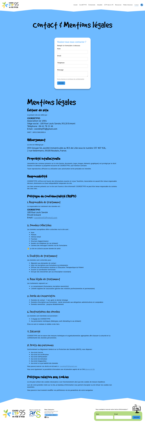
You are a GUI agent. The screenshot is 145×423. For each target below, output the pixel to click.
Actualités (99, 5)
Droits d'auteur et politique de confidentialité (70, 79)
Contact (136, 5)
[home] (10, 4)
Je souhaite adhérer (51, 415)
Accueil (75, 5)
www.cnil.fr (90, 369)
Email (59, 56)
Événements (91, 5)
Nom (59, 49)
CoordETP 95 (83, 5)
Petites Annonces (128, 5)
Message (60, 70)
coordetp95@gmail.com (45, 217)
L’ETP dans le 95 (108, 5)
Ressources (118, 5)
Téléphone (60, 63)
